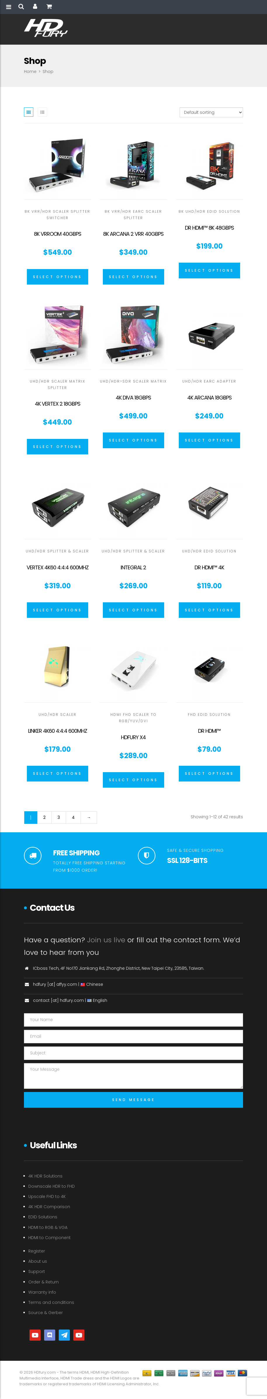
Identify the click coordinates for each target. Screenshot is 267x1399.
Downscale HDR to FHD (51, 1186)
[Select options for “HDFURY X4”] (133, 780)
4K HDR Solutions (45, 1176)
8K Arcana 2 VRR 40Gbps (133, 234)
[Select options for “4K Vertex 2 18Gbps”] (57, 447)
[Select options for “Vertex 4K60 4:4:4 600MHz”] (57, 610)
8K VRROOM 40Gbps (57, 234)
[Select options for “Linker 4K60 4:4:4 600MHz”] (57, 774)
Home (30, 71)
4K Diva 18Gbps (133, 397)
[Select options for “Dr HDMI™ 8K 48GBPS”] (209, 270)
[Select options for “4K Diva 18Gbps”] (133, 440)
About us (37, 1261)
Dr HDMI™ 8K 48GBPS (209, 227)
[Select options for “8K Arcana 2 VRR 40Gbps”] (133, 277)
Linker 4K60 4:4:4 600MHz (57, 731)
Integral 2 (133, 567)
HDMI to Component (49, 1238)
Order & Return (43, 1282)
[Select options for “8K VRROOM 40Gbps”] (57, 277)
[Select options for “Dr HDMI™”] (209, 774)
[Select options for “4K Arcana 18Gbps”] (209, 440)
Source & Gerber (45, 1313)
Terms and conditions (51, 1302)
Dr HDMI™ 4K (209, 567)
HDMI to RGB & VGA (47, 1227)
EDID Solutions (42, 1217)
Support (36, 1271)
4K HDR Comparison (49, 1207)
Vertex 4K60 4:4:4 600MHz (58, 567)
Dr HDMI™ (209, 731)
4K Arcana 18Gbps (209, 397)
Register (36, 1251)
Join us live (106, 940)
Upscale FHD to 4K (47, 1196)
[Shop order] (211, 112)
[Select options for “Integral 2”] (133, 610)
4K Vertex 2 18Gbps (57, 403)
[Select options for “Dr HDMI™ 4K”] (209, 610)
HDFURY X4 (133, 737)
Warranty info (42, 1292)
